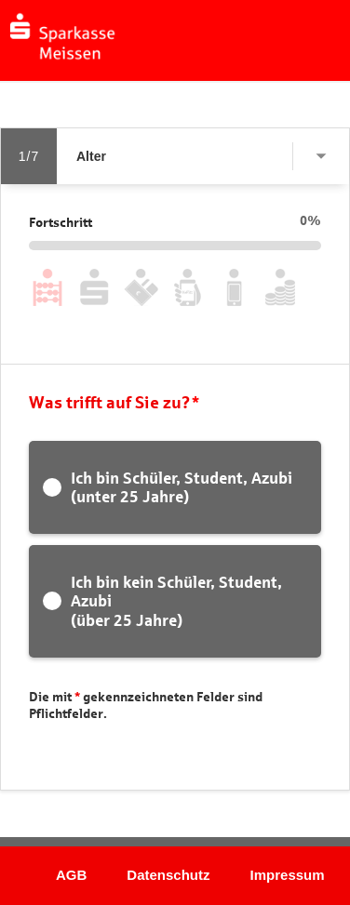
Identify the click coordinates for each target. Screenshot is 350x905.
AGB (71, 875)
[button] (117, 75)
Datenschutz (168, 875)
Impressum (287, 875)
